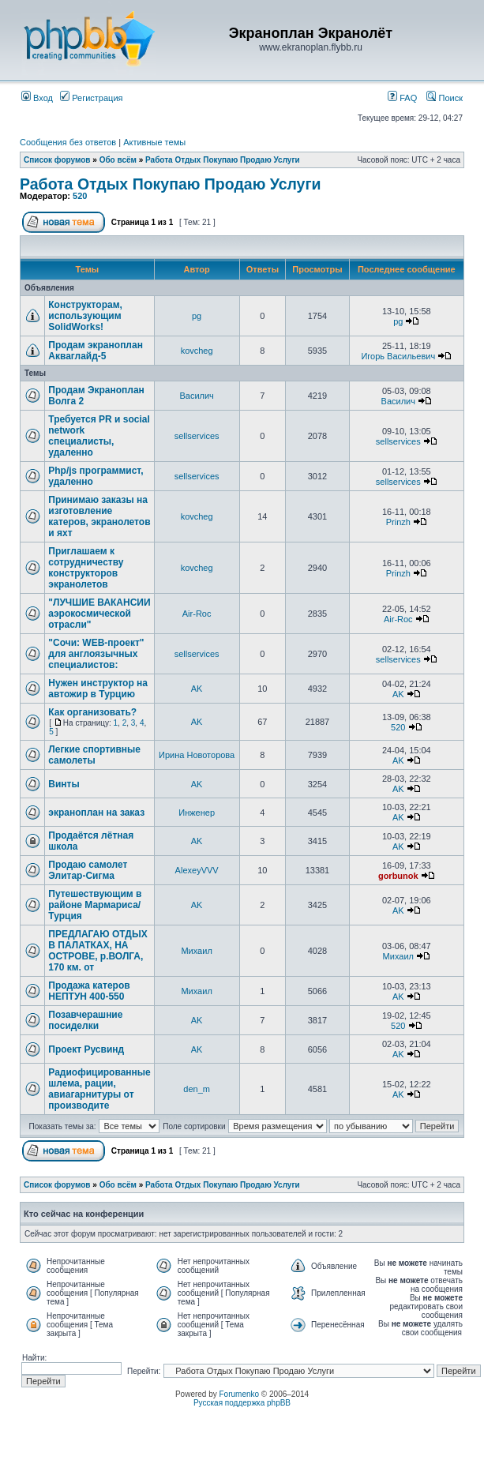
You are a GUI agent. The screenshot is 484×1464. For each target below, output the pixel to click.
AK (197, 688)
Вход (37, 98)
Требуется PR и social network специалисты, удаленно (98, 436)
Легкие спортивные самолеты (94, 755)
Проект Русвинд (86, 1049)
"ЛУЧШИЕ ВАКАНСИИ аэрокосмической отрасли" (99, 613)
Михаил (196, 950)
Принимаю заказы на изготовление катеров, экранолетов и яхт (99, 516)
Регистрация (91, 98)
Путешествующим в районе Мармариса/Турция (94, 905)
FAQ (402, 98)
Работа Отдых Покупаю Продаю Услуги (222, 160)
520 (80, 196)
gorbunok (398, 875)
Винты (63, 784)
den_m (196, 1089)
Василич (196, 395)
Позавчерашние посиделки (85, 1020)
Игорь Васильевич (398, 356)
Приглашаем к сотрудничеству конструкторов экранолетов (85, 568)
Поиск (444, 98)
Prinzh (398, 522)
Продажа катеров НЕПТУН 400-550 (88, 991)
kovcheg (197, 350)
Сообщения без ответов (68, 142)
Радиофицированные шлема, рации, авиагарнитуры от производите (99, 1089)
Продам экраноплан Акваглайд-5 (95, 351)
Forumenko (239, 1394)
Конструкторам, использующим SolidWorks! (85, 315)
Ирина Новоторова (196, 755)
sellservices (196, 436)
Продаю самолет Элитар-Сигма (87, 870)
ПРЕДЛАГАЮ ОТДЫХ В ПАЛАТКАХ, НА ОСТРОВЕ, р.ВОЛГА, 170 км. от (97, 951)
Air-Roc (197, 613)
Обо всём (118, 160)
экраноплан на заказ (96, 812)
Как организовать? (92, 712)
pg (196, 316)
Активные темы (154, 142)
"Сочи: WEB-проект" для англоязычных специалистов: (96, 653)
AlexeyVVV (197, 870)
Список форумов (57, 160)
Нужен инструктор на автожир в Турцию (98, 689)
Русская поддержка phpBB (242, 1402)
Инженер (196, 812)
